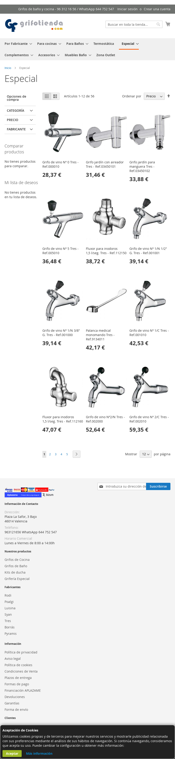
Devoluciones (15, 697)
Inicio (8, 68)
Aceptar (12, 753)
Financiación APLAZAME (23, 690)
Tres (8, 621)
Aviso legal (13, 658)
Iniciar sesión (127, 9)
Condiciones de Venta (21, 671)
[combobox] (134, 24)
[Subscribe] (158, 486)
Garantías (12, 703)
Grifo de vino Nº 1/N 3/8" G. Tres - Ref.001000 (61, 332)
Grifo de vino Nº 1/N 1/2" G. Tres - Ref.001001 (148, 250)
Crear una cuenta (157, 9)
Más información (39, 753)
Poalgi (9, 602)
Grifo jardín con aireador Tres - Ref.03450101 (105, 164)
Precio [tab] (12, 120)
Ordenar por (131, 96)
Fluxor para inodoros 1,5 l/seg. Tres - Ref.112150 (106, 250)
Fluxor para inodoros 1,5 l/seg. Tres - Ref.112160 (62, 419)
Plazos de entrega (18, 678)
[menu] (87, 49)
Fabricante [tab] (16, 129)
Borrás (10, 627)
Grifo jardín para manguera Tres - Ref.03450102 (142, 166)
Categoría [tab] (15, 110)
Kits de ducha (15, 572)
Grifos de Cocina (17, 559)
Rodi (8, 595)
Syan (8, 614)
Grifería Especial (17, 579)
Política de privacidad (21, 652)
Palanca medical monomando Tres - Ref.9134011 (100, 334)
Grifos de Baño (16, 566)
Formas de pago (17, 684)
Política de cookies (18, 665)
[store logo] (34, 26)
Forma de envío (16, 709)
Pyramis (11, 633)
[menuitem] (17, 43)
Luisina (10, 608)
